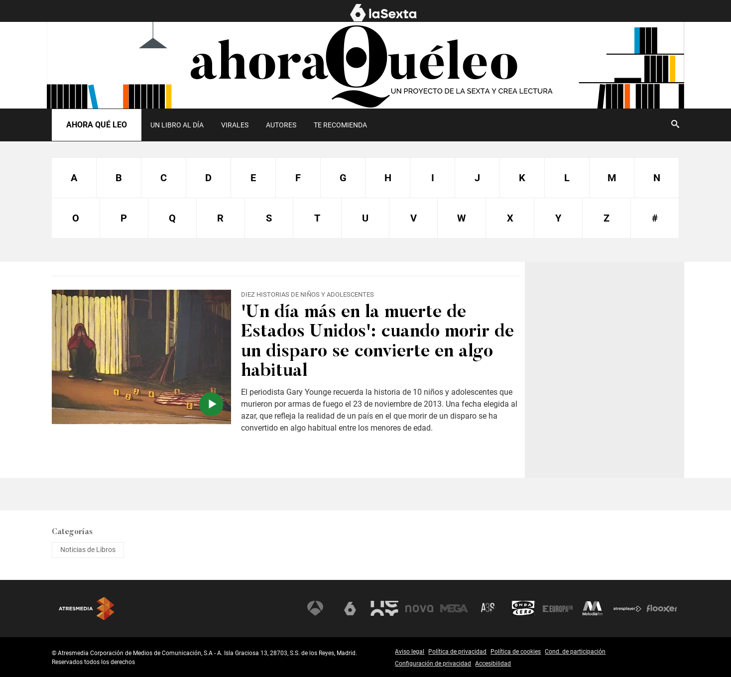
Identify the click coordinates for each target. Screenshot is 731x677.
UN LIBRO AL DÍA (177, 125)
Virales (234, 125)
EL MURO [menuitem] (600, 11)
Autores (281, 125)
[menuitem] (176, 125)
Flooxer (662, 608)
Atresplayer (627, 608)
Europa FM (558, 608)
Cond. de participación (575, 651)
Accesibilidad (493, 663)
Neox (384, 608)
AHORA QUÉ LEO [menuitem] (657, 11)
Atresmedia (87, 608)
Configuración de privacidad (433, 663)
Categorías (72, 532)
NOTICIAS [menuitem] (496, 11)
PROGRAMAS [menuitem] (549, 11)
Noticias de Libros (88, 550)
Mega (454, 608)
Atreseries (488, 608)
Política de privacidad (457, 651)
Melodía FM (593, 608)
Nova (419, 608)
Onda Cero (523, 608)
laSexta (350, 608)
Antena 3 (315, 608)
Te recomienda (340, 125)
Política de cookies (515, 651)
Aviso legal (409, 651)
